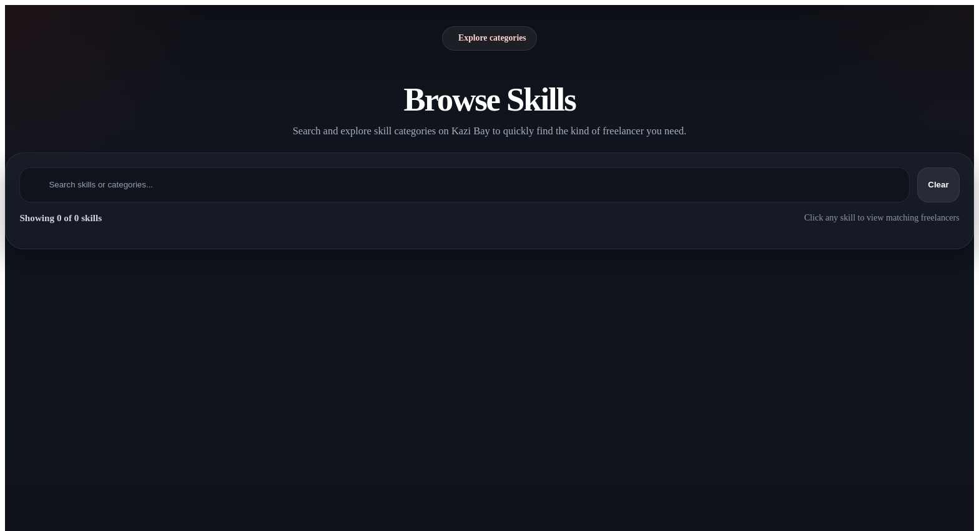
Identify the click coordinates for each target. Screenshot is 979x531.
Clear (938, 184)
